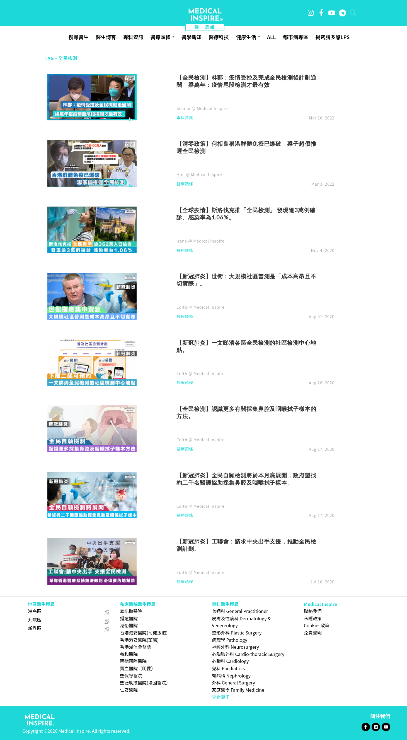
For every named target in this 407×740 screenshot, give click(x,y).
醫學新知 (191, 36)
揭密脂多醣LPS (332, 36)
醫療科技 (219, 36)
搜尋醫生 (79, 36)
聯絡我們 (313, 611)
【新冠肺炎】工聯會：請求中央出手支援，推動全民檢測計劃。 (246, 545)
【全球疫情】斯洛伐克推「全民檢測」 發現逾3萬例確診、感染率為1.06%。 (245, 214)
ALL (271, 36)
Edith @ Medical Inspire (200, 307)
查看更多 (221, 696)
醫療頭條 (161, 36)
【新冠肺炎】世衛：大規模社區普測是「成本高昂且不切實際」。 (246, 280)
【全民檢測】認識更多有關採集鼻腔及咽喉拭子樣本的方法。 (246, 412)
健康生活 (246, 36)
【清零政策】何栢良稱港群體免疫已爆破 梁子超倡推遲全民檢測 (246, 147)
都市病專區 (295, 36)
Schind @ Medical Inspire (202, 108)
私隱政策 (313, 618)
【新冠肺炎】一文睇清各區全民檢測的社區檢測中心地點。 (246, 346)
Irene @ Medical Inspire (200, 241)
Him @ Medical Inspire (199, 174)
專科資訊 (133, 36)
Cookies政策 (316, 625)
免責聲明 (313, 632)
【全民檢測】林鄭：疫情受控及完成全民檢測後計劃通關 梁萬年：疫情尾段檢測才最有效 (246, 81)
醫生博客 (106, 36)
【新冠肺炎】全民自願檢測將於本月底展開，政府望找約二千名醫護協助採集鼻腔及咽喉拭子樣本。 (246, 479)
